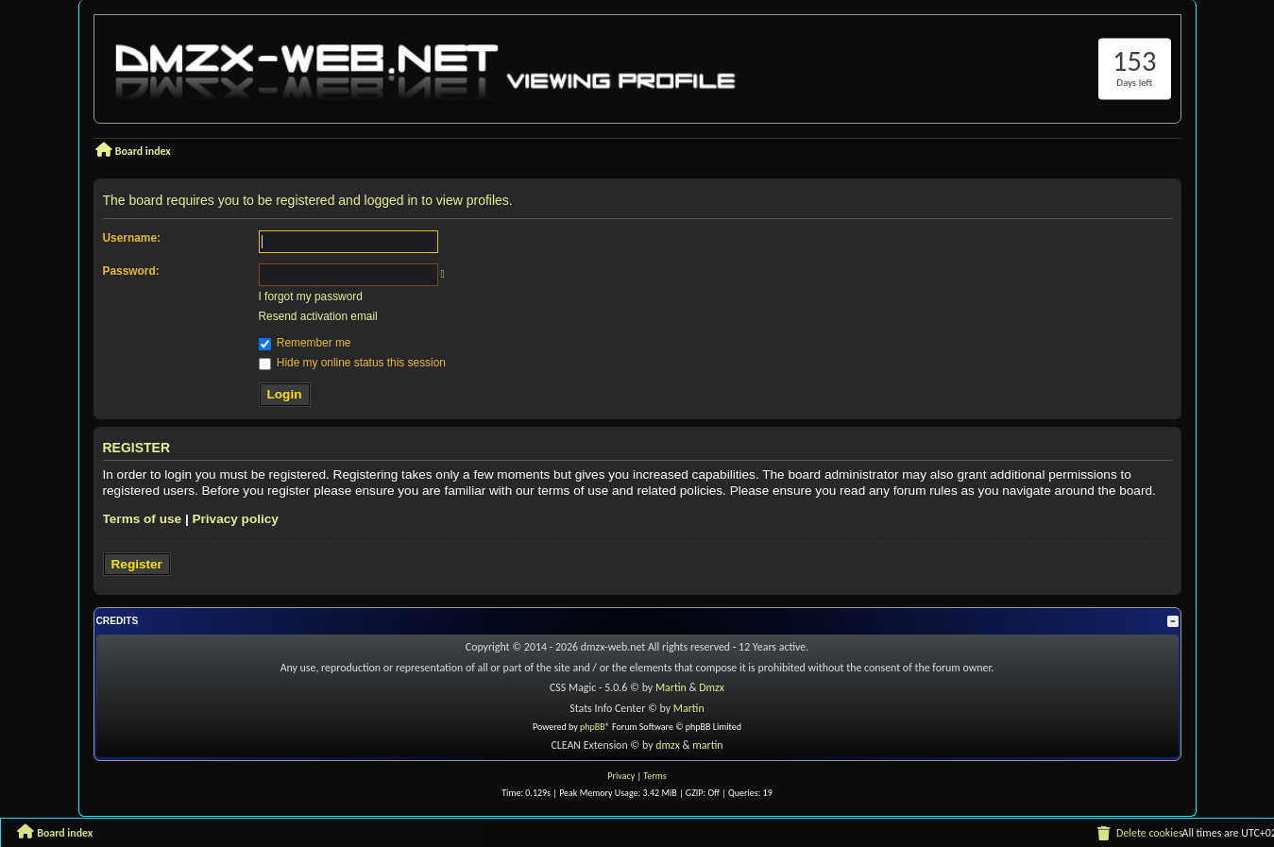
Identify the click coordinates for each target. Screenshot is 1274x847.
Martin (671, 687)
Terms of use (142, 519)
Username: (132, 238)
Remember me (305, 342)
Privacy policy (235, 519)
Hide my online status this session (352, 362)
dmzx (667, 745)
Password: (131, 271)
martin (707, 745)
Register (136, 564)
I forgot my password (311, 296)
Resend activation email (318, 316)
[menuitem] (1139, 834)
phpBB (592, 726)
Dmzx (711, 687)
